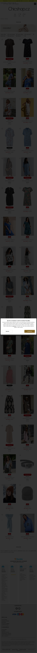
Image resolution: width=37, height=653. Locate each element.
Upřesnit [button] (7, 331)
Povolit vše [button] (29, 331)
